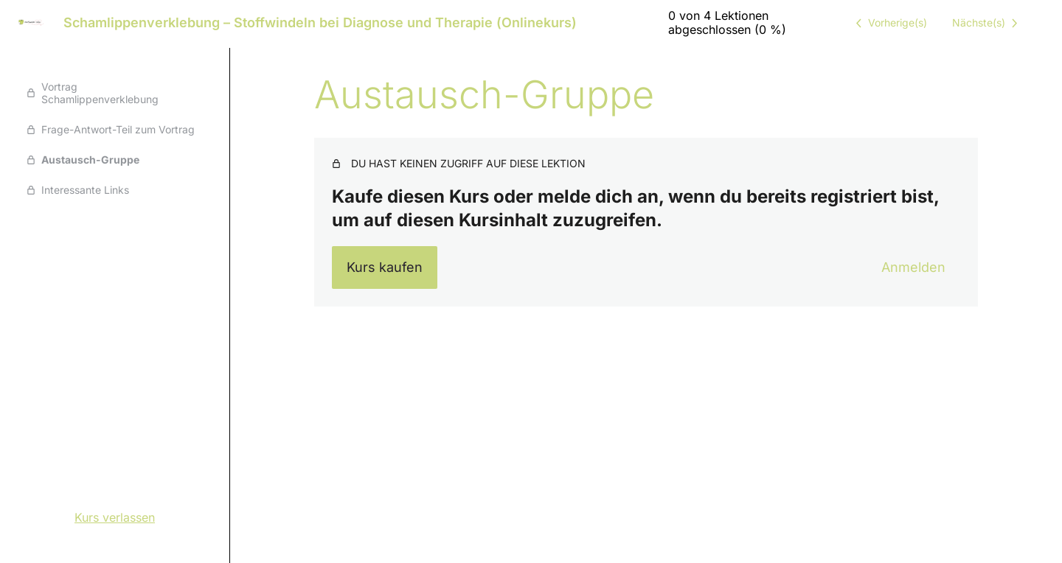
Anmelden (913, 267)
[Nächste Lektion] (987, 23)
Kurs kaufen (385, 267)
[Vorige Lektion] (889, 23)
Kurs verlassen (114, 517)
